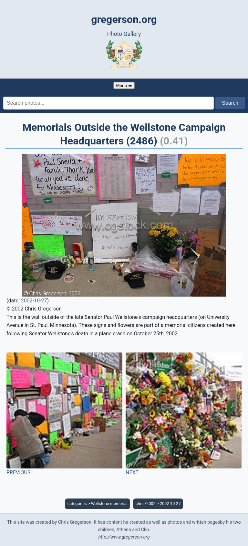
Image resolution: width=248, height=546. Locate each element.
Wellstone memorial (109, 503)
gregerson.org (124, 19)
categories (77, 503)
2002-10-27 (34, 301)
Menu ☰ (124, 85)
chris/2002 (146, 503)
